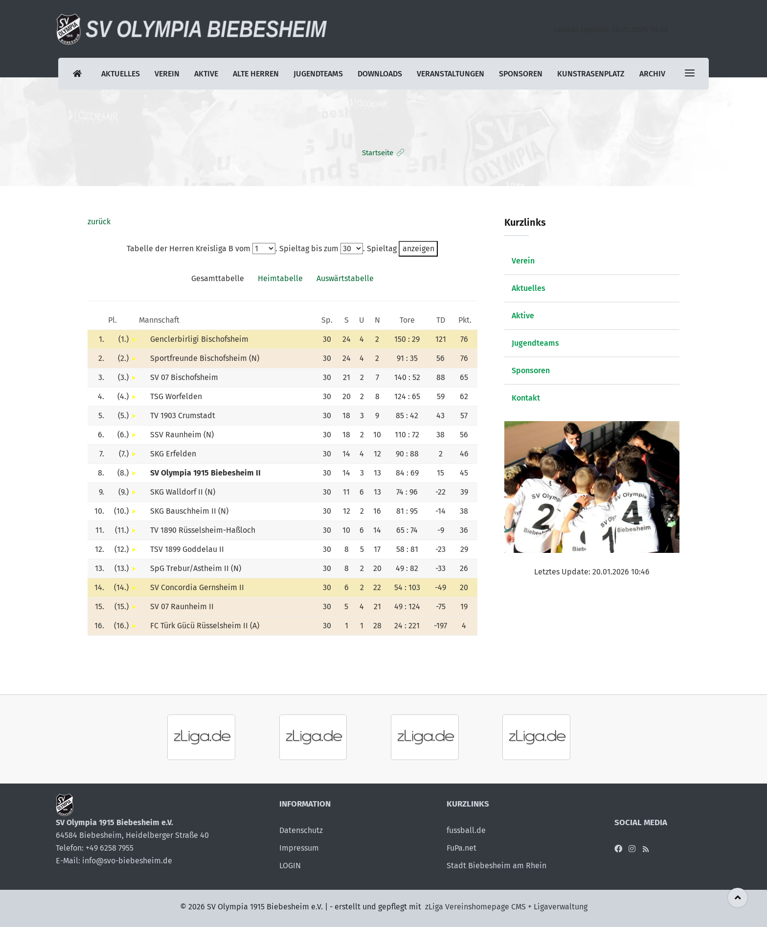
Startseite (377, 152)
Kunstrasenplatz (591, 73)
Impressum (299, 848)
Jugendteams (318, 73)
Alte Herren (256, 73)
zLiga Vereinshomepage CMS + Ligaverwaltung (506, 906)
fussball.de (466, 830)
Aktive (206, 73)
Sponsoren (520, 73)
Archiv (652, 73)
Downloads (380, 73)
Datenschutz (301, 830)
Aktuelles (120, 73)
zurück (99, 221)
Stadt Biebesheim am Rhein (496, 865)
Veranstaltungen (450, 73)
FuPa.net (461, 848)
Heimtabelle (280, 278)
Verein (167, 73)
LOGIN (290, 865)
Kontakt (526, 398)
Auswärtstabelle (345, 278)
